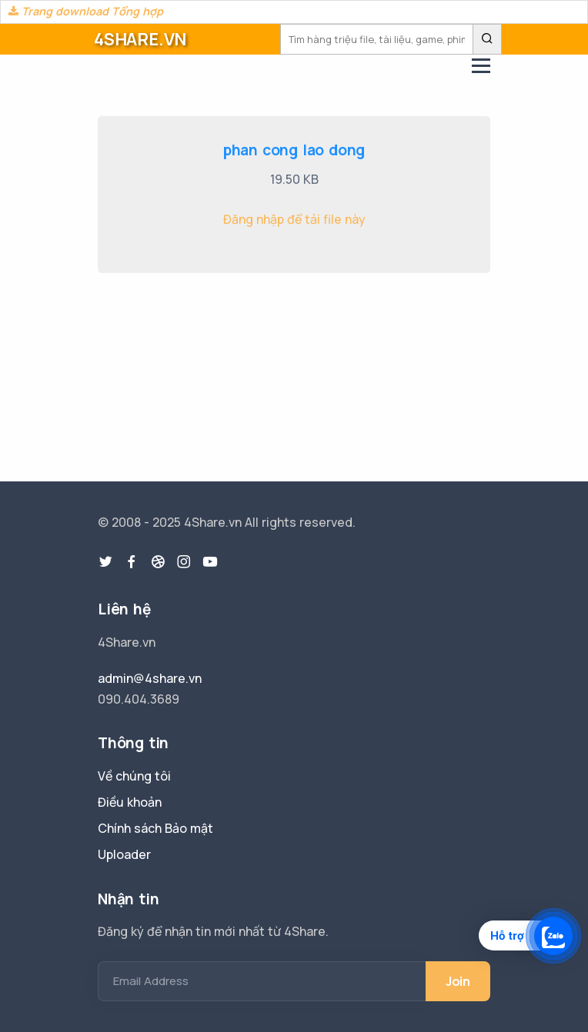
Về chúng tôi (134, 775)
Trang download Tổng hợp (85, 11)
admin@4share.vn (150, 678)
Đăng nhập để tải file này (294, 219)
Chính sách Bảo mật (155, 828)
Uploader (124, 854)
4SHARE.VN (140, 39)
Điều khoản (130, 802)
